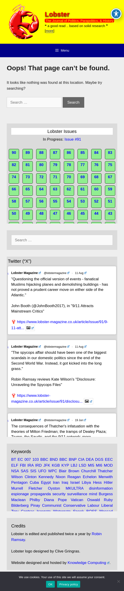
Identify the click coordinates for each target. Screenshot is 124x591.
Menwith (106, 477)
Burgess (106, 494)
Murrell (17, 488)
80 (41, 165)
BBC (44, 459)
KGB (56, 465)
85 (82, 153)
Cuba (34, 482)
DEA (89, 459)
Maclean (18, 500)
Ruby (108, 500)
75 (110, 165)
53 (82, 201)
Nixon (60, 477)
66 (14, 189)
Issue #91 (72, 139)
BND (54, 459)
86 (69, 153)
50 (14, 213)
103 (35, 459)
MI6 (99, 465)
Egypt (46, 482)
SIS (33, 471)
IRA (30, 465)
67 (110, 177)
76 (96, 165)
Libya (86, 482)
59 (110, 189)
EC (20, 459)
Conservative (74, 505)
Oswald (93, 500)
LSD (82, 465)
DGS (99, 459)
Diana (49, 500)
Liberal (107, 505)
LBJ (74, 465)
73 (28, 177)
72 (41, 177)
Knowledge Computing (88, 563)
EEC (109, 459)
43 (110, 213)
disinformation (101, 488)
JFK (46, 465)
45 (82, 213)
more (49, 31)
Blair (62, 471)
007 (27, 459)
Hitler (108, 482)
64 (41, 189)
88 (41, 153)
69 (82, 177)
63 (55, 189)
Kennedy (46, 477)
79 (55, 165)
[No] (118, 581)
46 (69, 213)
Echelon (89, 477)
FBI (23, 465)
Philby (35, 500)
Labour (93, 505)
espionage (20, 494)
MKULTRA (74, 488)
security (59, 494)
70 (69, 177)
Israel (75, 482)
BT (13, 459)
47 (55, 213)
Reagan (74, 477)
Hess (97, 482)
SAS (24, 471)
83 (110, 153)
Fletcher (35, 488)
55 (55, 201)
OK (50, 584)
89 (28, 153)
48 (41, 213)
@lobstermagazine (56, 273)
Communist (51, 505)
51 (110, 201)
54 (69, 201)
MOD (108, 465)
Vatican (77, 500)
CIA (81, 459)
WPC (52, 471)
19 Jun (80, 420)
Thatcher (105, 471)
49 (28, 213)
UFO (42, 471)
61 (82, 189)
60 (96, 189)
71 (55, 177)
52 (96, 201)
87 (55, 153)
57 (28, 201)
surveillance (77, 494)
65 (28, 189)
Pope (62, 500)
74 (14, 177)
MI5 (91, 465)
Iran (56, 482)
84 (96, 153)
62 (69, 189)
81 (28, 165)
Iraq (65, 482)
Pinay (35, 505)
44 (96, 213)
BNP (73, 459)
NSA (15, 471)
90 (14, 153)
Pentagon (19, 482)
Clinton (31, 477)
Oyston (54, 488)
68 (96, 177)
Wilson (17, 477)
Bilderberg (20, 505)
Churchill (88, 471)
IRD (38, 465)
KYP (65, 465)
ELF (14, 465)
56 (41, 201)
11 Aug (80, 273)
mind (93, 494)
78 (69, 165)
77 (82, 165)
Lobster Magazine (26, 273)
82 (14, 165)
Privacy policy (68, 584)
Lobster (57, 14)
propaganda (41, 494)
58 (14, 201)
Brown (73, 471)
